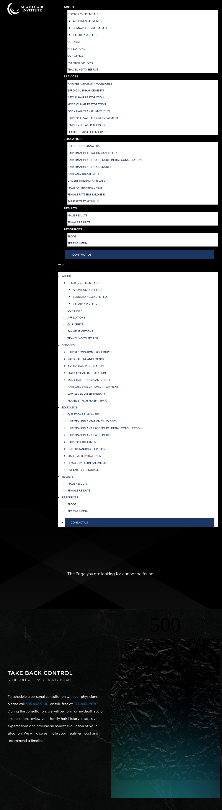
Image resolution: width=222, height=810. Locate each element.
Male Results (77, 215)
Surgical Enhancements (85, 90)
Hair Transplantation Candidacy (92, 153)
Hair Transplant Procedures (89, 166)
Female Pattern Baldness (86, 194)
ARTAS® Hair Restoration (85, 97)
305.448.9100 (37, 703)
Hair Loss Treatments (83, 173)
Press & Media (77, 243)
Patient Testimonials (83, 201)
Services (71, 76)
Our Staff (74, 41)
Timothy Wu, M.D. (85, 35)
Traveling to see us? (82, 69)
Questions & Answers (83, 146)
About (69, 7)
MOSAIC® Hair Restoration (86, 104)
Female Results (78, 222)
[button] (137, 265)
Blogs (71, 236)
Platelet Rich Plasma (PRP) (87, 132)
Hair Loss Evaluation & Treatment (92, 118)
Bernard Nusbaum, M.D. (90, 28)
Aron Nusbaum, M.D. (88, 21)
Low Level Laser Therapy (86, 125)
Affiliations (76, 48)
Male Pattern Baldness (84, 187)
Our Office (75, 55)
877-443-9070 (85, 703)
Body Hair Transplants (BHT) (88, 111)
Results (70, 208)
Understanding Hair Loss (86, 180)
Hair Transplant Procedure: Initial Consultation (104, 160)
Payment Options (80, 62)
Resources (73, 229)
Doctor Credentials (82, 14)
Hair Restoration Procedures (89, 83)
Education (73, 139)
